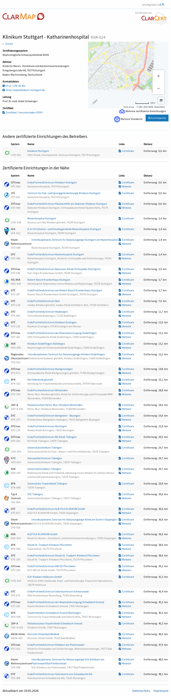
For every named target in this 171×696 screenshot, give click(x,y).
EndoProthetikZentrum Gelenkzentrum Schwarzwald (58, 591)
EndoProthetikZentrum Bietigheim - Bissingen (54, 415)
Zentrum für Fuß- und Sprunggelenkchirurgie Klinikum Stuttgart (64, 193)
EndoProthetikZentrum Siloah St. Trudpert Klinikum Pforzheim (63, 555)
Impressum (160, 691)
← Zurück (8, 43)
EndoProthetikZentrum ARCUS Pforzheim (51, 566)
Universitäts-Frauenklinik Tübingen (47, 483)
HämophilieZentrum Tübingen (44, 458)
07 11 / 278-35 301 (14, 85)
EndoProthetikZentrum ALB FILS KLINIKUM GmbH (56, 508)
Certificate (126, 151)
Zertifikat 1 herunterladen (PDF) (23, 112)
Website (125, 186)
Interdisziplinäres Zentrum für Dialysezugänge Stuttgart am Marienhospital (74, 239)
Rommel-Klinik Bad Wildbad (43, 634)
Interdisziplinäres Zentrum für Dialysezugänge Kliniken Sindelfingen (66, 354)
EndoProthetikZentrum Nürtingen (47, 426)
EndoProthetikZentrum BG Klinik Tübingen (52, 437)
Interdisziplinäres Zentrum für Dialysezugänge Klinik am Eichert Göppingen (74, 519)
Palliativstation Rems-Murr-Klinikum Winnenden (55, 405)
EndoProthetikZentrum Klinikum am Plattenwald (56, 644)
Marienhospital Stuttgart (42, 218)
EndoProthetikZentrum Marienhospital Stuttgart (55, 254)
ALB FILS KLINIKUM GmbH (42, 534)
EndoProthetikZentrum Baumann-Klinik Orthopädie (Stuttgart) (64, 269)
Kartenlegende (157, 117)
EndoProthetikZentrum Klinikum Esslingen (52, 322)
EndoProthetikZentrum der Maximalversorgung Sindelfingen (62, 333)
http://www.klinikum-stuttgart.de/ (24, 90)
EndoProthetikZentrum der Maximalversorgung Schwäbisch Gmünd (66, 602)
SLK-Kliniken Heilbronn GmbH (44, 576)
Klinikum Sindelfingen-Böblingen (46, 343)
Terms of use (128, 107)
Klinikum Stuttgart (38, 151)
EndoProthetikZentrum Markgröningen (50, 369)
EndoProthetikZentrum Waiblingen (47, 311)
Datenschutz (141, 691)
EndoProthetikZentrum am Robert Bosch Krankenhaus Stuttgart (65, 290)
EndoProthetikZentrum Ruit (43, 301)
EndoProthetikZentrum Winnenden (47, 390)
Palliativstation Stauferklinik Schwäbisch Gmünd (55, 623)
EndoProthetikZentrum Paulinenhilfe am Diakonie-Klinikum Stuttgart (67, 203)
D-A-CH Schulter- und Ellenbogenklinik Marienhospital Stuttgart (64, 229)
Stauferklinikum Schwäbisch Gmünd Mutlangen (54, 612)
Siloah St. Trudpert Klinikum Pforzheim (49, 544)
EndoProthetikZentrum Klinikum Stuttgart (52, 182)
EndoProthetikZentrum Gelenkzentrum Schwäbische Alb (60, 674)
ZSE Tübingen (35, 494)
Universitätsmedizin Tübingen (44, 468)
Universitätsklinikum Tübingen (44, 447)
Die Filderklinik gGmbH (40, 379)
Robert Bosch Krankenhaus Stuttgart (49, 279)
